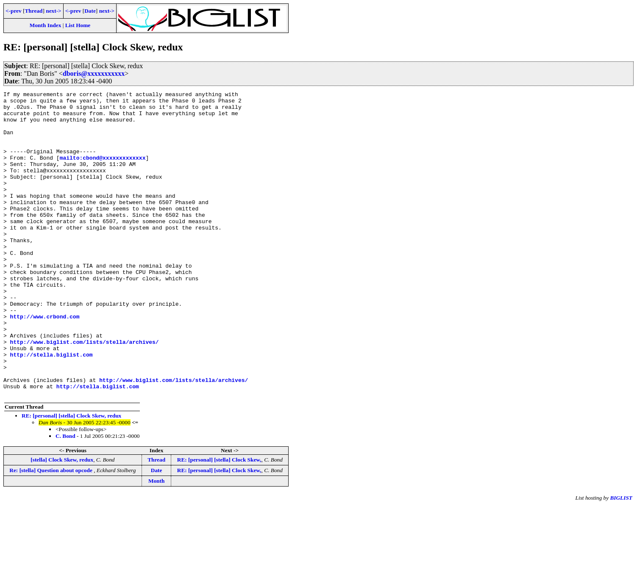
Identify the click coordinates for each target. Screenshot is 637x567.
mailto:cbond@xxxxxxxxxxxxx (103, 171)
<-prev (14, 11)
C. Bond (65, 497)
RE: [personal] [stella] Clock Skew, (219, 520)
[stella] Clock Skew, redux (62, 520)
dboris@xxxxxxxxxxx (94, 73)
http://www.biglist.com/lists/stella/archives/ (84, 392)
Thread (33, 11)
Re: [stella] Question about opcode (51, 531)
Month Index (45, 25)
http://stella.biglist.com (51, 408)
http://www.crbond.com (45, 362)
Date (90, 11)
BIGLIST (621, 559)
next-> (53, 11)
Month (156, 542)
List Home (78, 25)
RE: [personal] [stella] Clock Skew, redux (71, 476)
